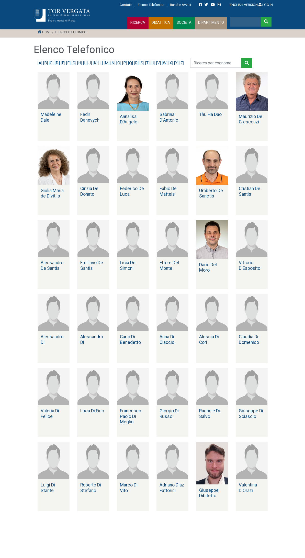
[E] (63, 63)
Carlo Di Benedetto (130, 339)
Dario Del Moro (208, 267)
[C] (51, 63)
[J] (90, 63)
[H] (80, 63)
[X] (171, 63)
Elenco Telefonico (151, 5)
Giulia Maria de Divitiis (52, 193)
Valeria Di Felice (50, 413)
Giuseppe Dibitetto (209, 493)
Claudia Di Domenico (249, 339)
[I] (85, 63)
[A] (40, 63)
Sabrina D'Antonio (169, 117)
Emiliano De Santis (91, 265)
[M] (107, 63)
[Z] (182, 63)
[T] (148, 63)
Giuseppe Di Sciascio (251, 413)
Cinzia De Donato (89, 191)
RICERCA (137, 22)
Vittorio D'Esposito (249, 265)
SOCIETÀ (184, 22)
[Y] (176, 63)
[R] (137, 63)
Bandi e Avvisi (180, 5)
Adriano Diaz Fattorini (172, 487)
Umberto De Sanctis (211, 193)
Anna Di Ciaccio (167, 339)
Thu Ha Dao (210, 114)
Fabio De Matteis (168, 191)
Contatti (126, 5)
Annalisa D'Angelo (128, 119)
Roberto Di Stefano (90, 487)
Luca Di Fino (92, 410)
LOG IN (265, 5)
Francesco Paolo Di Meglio (130, 416)
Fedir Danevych (89, 117)
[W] (165, 63)
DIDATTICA (161, 22)
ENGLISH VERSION (244, 5)
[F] (69, 63)
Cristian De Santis (249, 191)
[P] (125, 63)
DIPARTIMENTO (211, 22)
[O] (119, 63)
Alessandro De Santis (52, 265)
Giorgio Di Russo (169, 413)
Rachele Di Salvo (209, 413)
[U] (153, 63)
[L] (101, 63)
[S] (142, 63)
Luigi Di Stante (48, 487)
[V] (159, 63)
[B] (46, 63)
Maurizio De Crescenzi (250, 119)
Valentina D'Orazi (248, 487)
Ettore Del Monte (169, 265)
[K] (95, 63)
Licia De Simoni (127, 265)
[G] (74, 63)
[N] (113, 63)
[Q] (131, 63)
